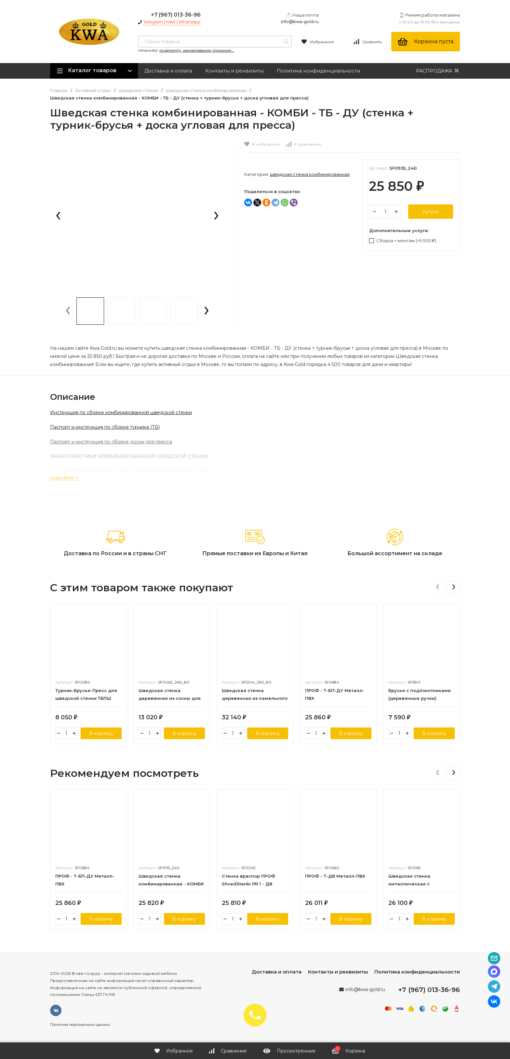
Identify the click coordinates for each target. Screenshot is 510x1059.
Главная (58, 90)
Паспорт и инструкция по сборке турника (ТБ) (105, 427)
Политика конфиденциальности (318, 71)
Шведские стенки (138, 90)
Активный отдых (93, 90)
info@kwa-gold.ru (300, 21)
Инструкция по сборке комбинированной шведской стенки (121, 412)
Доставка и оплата (168, 71)
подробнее (64, 477)
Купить (431, 212)
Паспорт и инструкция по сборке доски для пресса (111, 442)
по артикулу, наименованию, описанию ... (196, 50)
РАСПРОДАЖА (438, 71)
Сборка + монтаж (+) (402, 240)
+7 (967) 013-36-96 (176, 15)
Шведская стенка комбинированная (206, 90)
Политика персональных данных (80, 1024)
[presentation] (58, 216)
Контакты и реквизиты (234, 71)
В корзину (101, 733)
